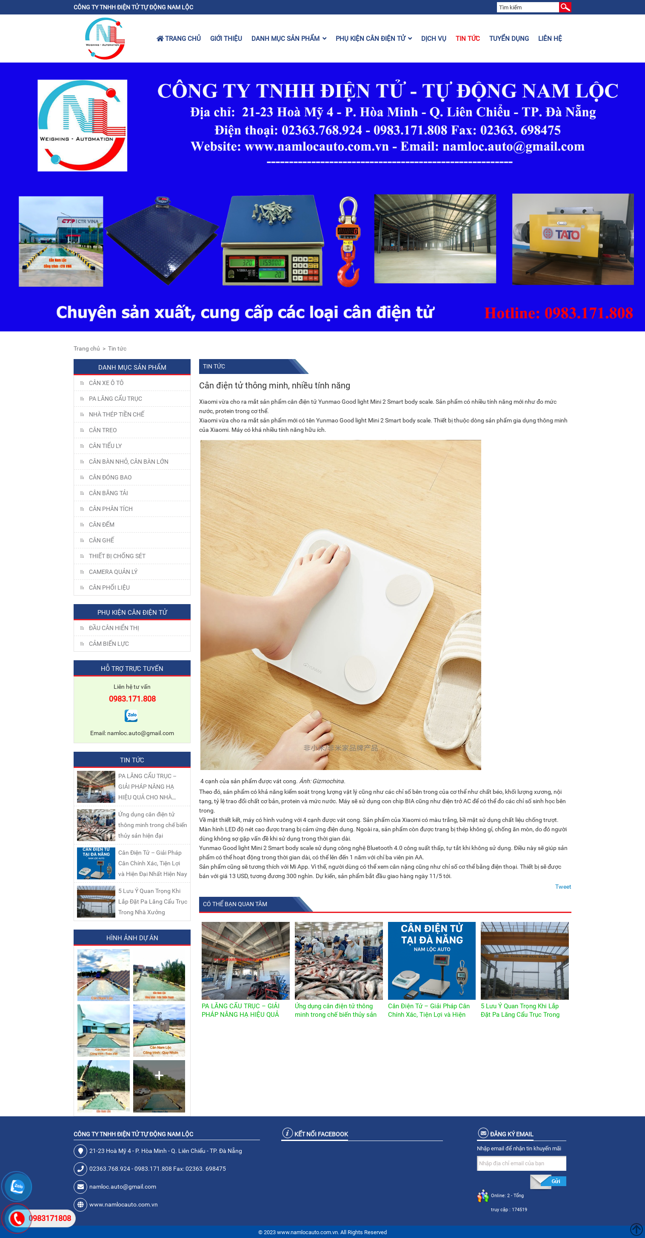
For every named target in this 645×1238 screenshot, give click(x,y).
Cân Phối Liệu (109, 587)
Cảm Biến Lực (109, 643)
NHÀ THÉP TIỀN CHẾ (116, 414)
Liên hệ (550, 39)
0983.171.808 (132, 698)
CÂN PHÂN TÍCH (111, 508)
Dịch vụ (433, 39)
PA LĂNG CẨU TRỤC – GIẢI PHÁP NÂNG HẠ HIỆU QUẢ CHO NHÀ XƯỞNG (241, 1014)
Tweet (563, 886)
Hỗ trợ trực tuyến (132, 669)
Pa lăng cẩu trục (115, 398)
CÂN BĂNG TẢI (108, 493)
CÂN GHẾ (101, 540)
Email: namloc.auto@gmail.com (132, 733)
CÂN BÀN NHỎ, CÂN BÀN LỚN (128, 461)
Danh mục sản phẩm (288, 39)
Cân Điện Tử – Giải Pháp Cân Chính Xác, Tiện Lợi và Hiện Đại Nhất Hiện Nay (152, 863)
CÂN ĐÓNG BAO (110, 477)
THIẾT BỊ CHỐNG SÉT (117, 556)
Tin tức (468, 39)
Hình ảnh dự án (132, 938)
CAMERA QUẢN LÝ (113, 571)
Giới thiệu (226, 39)
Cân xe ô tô (106, 382)
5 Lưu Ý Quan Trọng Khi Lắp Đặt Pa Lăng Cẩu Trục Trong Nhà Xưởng (152, 901)
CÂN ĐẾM (101, 524)
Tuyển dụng (509, 39)
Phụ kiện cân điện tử (374, 39)
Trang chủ (179, 39)
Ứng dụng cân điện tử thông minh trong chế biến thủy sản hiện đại (152, 825)
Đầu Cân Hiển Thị (114, 628)
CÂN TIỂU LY (105, 445)
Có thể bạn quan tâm (235, 904)
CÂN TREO (103, 430)
